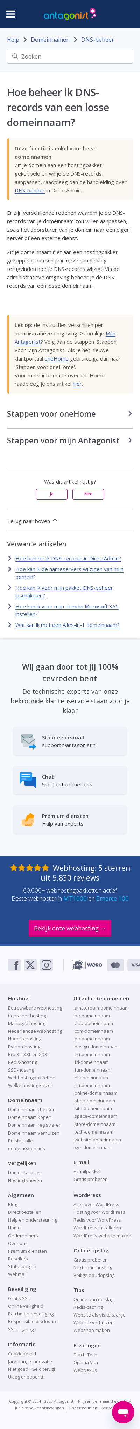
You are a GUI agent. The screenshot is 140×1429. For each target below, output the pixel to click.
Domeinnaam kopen (29, 1117)
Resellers (18, 1259)
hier (77, 383)
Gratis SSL (19, 1298)
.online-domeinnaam (96, 1093)
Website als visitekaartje (100, 1315)
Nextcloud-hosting (93, 1267)
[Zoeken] (70, 56)
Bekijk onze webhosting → (70, 928)
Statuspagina (22, 1266)
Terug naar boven (32, 520)
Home (14, 1227)
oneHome (56, 358)
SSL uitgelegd (22, 1329)
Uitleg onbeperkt (25, 1377)
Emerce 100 (112, 898)
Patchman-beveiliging (31, 1314)
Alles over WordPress (96, 1204)
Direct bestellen (24, 1212)
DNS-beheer (97, 39)
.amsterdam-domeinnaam (101, 1008)
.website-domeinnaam (97, 1139)
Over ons (18, 1243)
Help (13, 39)
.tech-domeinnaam (93, 1132)
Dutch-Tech (85, 1355)
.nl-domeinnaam (91, 1077)
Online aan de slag (93, 1299)
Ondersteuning (83, 1407)
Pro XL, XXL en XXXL (28, 1054)
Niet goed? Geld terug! (31, 1369)
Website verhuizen (94, 1322)
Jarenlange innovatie (30, 1361)
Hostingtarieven (25, 1180)
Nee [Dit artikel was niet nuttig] (88, 494)
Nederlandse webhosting (35, 1031)
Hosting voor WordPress (99, 1212)
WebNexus (85, 1370)
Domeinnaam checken (32, 1109)
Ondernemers (23, 1235)
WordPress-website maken (102, 1235)
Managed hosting (26, 1023)
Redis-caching (88, 1307)
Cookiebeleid (22, 1354)
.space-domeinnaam (95, 1116)
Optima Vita (86, 1362)
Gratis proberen (91, 1179)
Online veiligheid (25, 1306)
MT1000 (75, 898)
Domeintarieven (25, 1172)
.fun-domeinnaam (93, 1070)
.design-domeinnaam (96, 1047)
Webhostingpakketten (31, 1077)
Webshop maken (92, 1330)
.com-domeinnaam (93, 1031)
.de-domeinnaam (92, 1038)
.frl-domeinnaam (91, 1062)
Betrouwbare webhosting (35, 1008)
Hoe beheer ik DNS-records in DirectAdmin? (68, 558)
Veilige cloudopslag (94, 1275)
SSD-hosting (21, 1070)
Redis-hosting (22, 1062)
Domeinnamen (50, 39)
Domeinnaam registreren (35, 1125)
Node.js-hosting (24, 1038)
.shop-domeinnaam (94, 1101)
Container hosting (27, 1015)
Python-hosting (24, 1047)
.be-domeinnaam (92, 1015)
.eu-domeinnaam (92, 1054)
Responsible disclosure (33, 1321)
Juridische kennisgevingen (39, 1407)
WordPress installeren (97, 1227)
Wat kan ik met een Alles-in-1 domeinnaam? (67, 624)
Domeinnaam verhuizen (33, 1133)
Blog (12, 1204)
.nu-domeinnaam (92, 1085)
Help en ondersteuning (32, 1220)
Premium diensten (27, 1251)
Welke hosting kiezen (31, 1085)
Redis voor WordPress (97, 1220)
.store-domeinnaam (94, 1124)
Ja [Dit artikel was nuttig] (52, 494)
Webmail (17, 1274)
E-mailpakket (87, 1171)
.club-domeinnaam (93, 1023)
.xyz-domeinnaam (93, 1147)
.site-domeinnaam (93, 1108)
